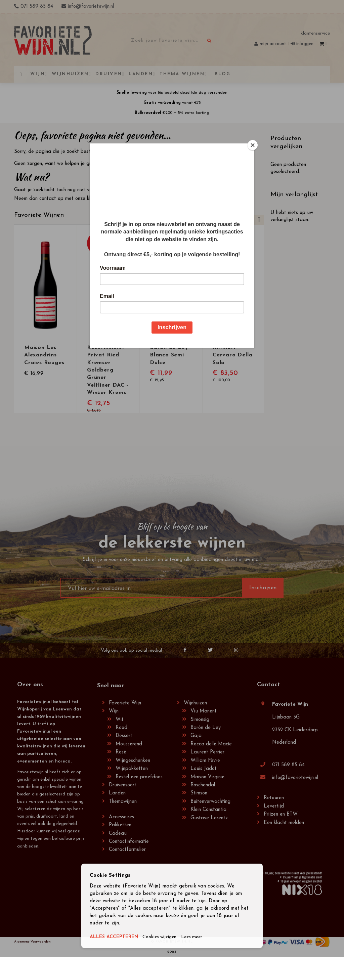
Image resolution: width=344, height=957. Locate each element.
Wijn (114, 711)
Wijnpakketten (132, 768)
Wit (120, 719)
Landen (117, 793)
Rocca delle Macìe (211, 744)
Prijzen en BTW (281, 814)
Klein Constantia (208, 809)
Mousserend (129, 744)
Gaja (196, 735)
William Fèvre (205, 760)
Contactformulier (127, 849)
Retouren (274, 797)
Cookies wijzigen (164, 937)
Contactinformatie (129, 841)
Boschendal (202, 785)
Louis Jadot (203, 768)
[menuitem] (221, 74)
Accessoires (121, 817)
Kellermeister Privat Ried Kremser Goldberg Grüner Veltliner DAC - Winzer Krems (107, 370)
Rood (121, 727)
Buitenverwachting (210, 801)
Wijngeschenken (133, 760)
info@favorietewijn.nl (295, 777)
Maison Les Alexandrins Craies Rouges (44, 355)
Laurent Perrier (207, 752)
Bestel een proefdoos (139, 777)
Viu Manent (203, 711)
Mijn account (273, 43)
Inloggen (304, 43)
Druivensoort (122, 785)
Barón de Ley (205, 727)
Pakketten (120, 825)
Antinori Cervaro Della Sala (232, 355)
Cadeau (118, 833)
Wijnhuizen (195, 703)
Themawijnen (123, 801)
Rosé (121, 752)
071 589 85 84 (288, 765)
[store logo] (53, 40)
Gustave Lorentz (209, 818)
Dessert (124, 735)
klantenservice (102, 198)
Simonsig (199, 719)
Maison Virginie (207, 777)
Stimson (198, 793)
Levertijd (274, 806)
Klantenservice (315, 33)
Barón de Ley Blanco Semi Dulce (169, 355)
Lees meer (198, 937)
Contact (268, 685)
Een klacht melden (284, 822)
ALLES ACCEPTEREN (115, 937)
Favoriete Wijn (125, 703)
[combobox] (172, 40)
